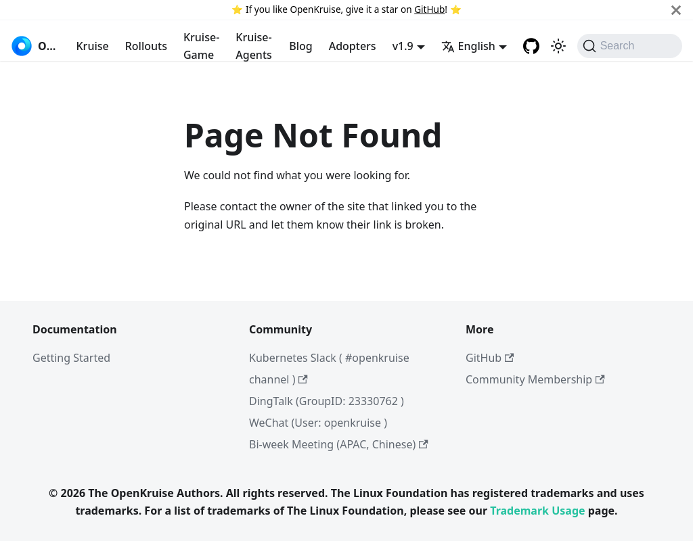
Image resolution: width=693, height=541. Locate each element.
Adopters (352, 46)
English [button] (468, 46)
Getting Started (71, 357)
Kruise (92, 46)
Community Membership (535, 379)
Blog (300, 46)
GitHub (429, 9)
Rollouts (146, 46)
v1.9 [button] (403, 46)
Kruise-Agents (254, 46)
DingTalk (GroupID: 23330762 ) (326, 401)
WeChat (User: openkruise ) (318, 422)
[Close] (676, 10)
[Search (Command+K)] (629, 46)
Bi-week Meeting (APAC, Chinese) (338, 444)
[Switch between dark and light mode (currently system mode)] (558, 46)
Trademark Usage (537, 510)
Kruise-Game (201, 46)
